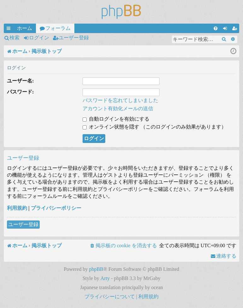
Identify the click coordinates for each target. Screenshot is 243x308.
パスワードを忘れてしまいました (120, 100)
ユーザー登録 (74, 37)
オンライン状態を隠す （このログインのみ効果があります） (154, 126)
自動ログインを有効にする (116, 119)
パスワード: (20, 91)
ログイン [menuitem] (226, 29)
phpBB (96, 269)
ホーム (24, 28)
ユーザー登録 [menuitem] (235, 29)
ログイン (39, 37)
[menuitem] (215, 28)
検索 (14, 37)
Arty (105, 278)
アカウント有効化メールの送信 (118, 108)
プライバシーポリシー (56, 208)
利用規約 (17, 208)
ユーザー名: (20, 80)
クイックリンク (9, 29)
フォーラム (58, 28)
